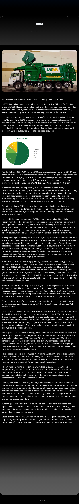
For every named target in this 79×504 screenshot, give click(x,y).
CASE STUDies (40, 500)
